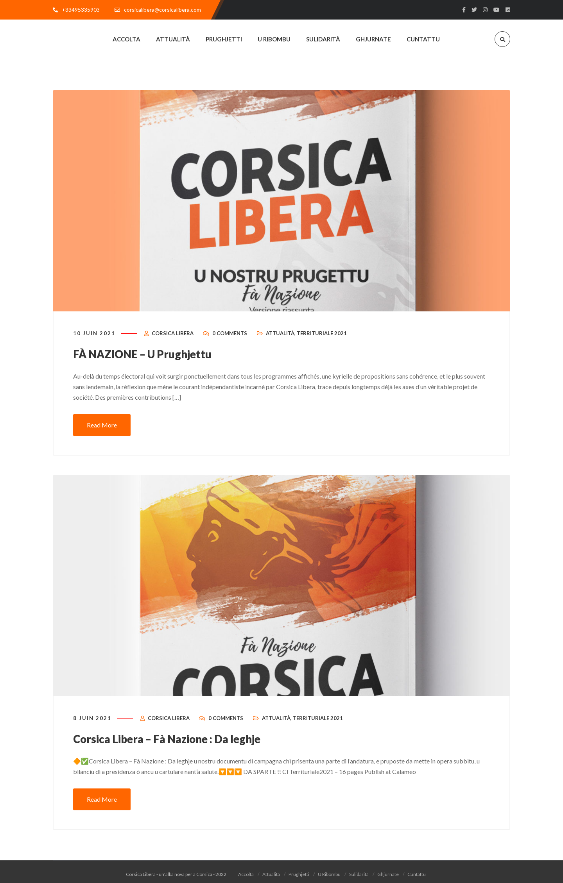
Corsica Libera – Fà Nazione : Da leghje (176, 745)
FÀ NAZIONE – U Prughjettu (149, 361)
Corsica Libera (173, 341)
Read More (102, 431)
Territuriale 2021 (322, 341)
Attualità (280, 341)
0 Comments (229, 341)
